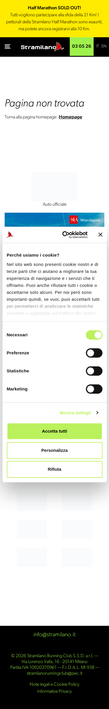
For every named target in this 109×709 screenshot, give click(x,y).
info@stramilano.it (54, 635)
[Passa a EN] (104, 46)
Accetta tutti (54, 431)
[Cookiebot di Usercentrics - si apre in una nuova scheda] (64, 235)
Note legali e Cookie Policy (54, 684)
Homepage (70, 117)
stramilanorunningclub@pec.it (54, 673)
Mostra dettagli (75, 412)
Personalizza (54, 450)
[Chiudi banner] (100, 235)
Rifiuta (54, 469)
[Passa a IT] (97, 46)
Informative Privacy (54, 691)
